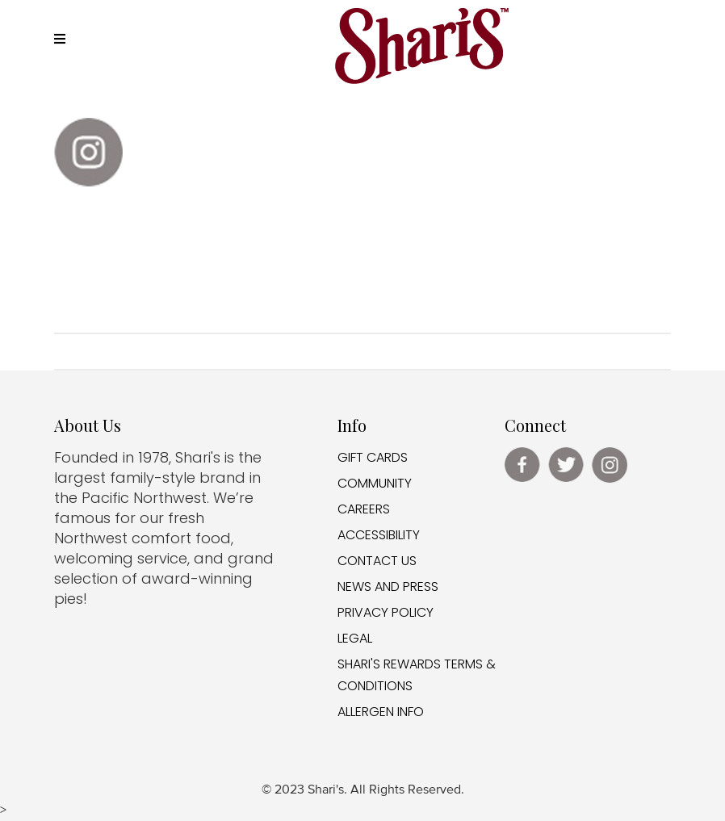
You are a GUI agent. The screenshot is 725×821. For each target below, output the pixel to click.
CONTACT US (377, 560)
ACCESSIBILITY (378, 535)
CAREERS (363, 509)
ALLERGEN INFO (380, 711)
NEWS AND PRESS (387, 586)
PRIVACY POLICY (385, 612)
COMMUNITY (374, 483)
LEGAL (354, 638)
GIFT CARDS (372, 457)
